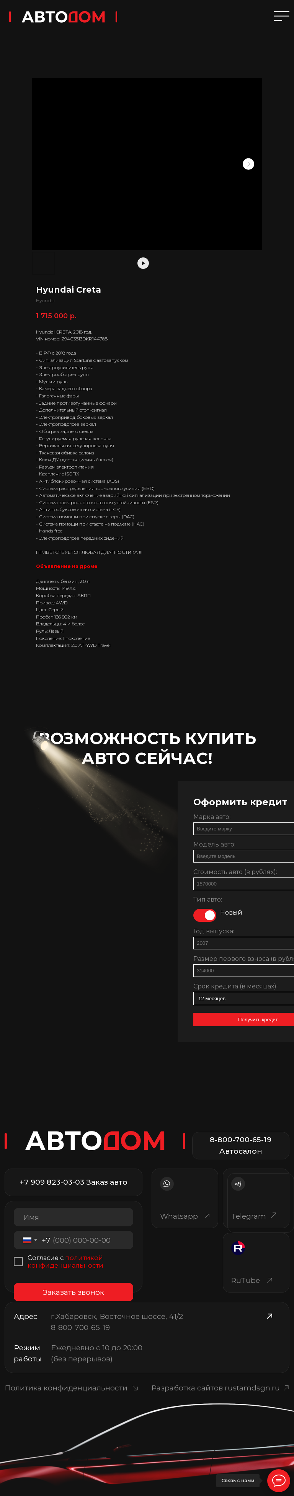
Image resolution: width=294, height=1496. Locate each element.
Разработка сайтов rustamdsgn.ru (215, 1387)
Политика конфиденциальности (66, 1387)
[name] (73, 1217)
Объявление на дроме (67, 566)
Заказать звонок (73, 1292)
